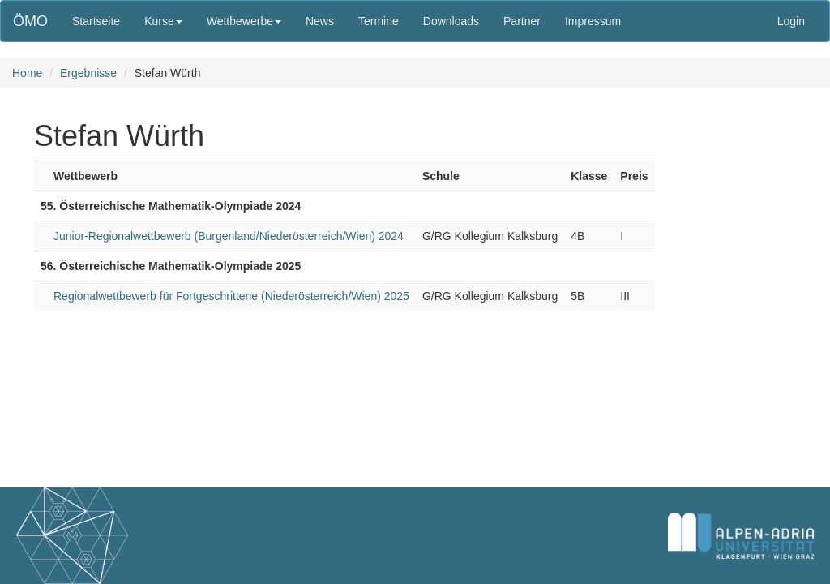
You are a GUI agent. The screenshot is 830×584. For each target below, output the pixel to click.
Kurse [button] (163, 21)
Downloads (451, 21)
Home (27, 73)
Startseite (96, 21)
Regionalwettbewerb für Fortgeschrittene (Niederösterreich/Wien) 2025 (231, 296)
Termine (378, 21)
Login (791, 21)
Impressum (593, 21)
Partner (522, 21)
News (320, 21)
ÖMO (30, 21)
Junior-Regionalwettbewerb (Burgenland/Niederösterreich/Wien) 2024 (228, 236)
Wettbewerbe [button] (244, 21)
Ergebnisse (88, 73)
